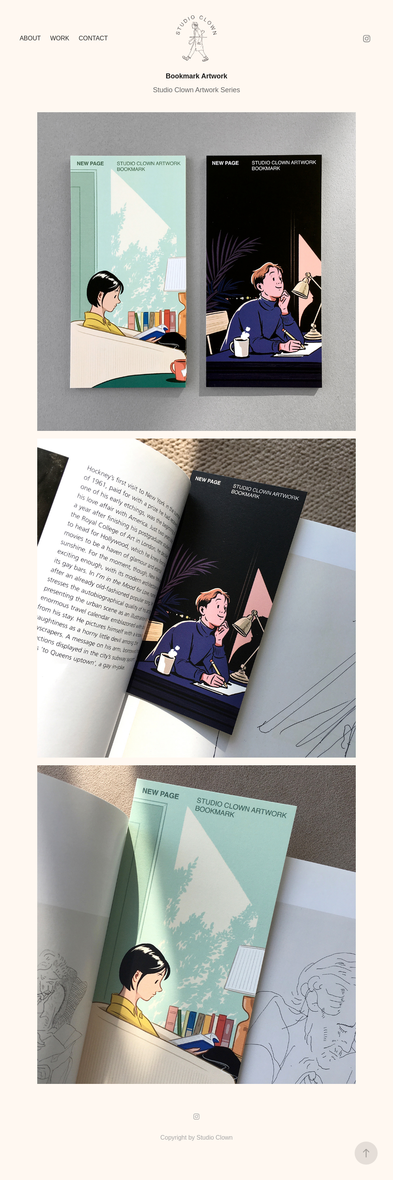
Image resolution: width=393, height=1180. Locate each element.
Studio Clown (214, 1137)
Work (59, 38)
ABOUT (30, 38)
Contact (93, 38)
